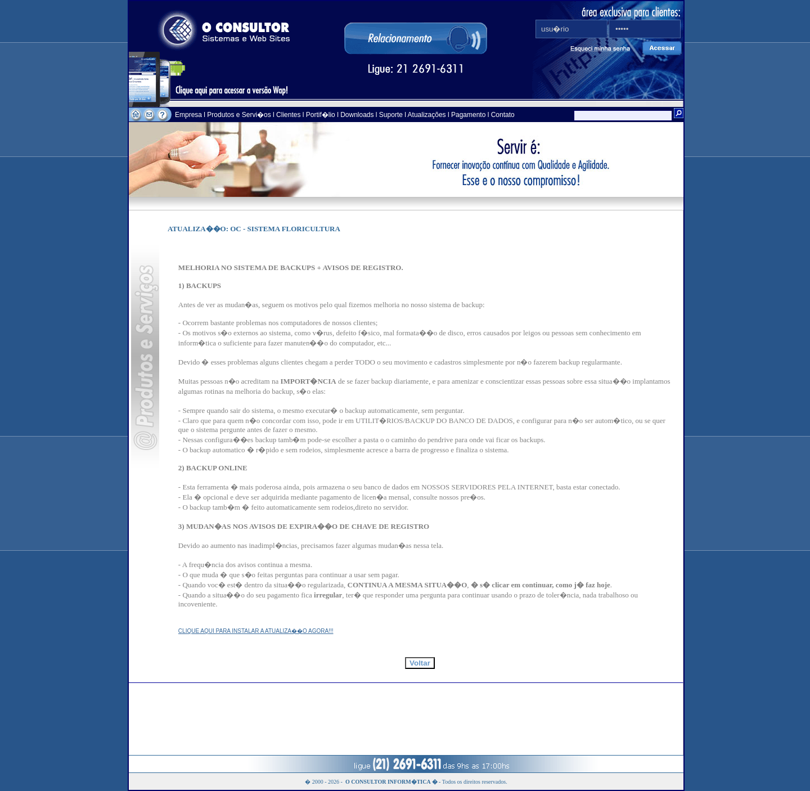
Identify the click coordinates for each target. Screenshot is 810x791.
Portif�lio (320, 115)
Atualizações (427, 115)
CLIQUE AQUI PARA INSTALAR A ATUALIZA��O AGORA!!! (256, 631)
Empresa (189, 115)
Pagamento (468, 115)
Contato (503, 115)
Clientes (287, 115)
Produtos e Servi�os (240, 115)
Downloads (357, 115)
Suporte (391, 115)
